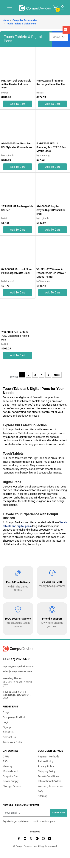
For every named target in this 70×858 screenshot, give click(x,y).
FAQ (40, 791)
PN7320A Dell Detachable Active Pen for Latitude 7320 (16, 84)
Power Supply (11, 781)
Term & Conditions (48, 776)
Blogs (6, 712)
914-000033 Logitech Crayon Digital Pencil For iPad (50, 210)
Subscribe (58, 812)
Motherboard (10, 771)
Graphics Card (11, 776)
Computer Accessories (25, 20)
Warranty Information (50, 786)
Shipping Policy (46, 771)
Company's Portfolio (14, 717)
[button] (62, 7)
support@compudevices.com (18, 666)
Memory (7, 766)
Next (57, 374)
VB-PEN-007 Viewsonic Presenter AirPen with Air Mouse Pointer (51, 273)
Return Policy (45, 761)
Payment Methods (48, 756)
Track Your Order (12, 742)
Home (6, 20)
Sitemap (42, 796)
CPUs (6, 756)
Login (6, 722)
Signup (7, 727)
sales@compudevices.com (17, 671)
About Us (8, 732)
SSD (5, 761)
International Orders (49, 781)
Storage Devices (12, 786)
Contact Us (9, 737)
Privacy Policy (46, 766)
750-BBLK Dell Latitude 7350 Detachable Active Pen (15, 336)
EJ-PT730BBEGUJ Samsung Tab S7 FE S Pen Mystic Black (51, 147)
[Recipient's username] (35, 813)
